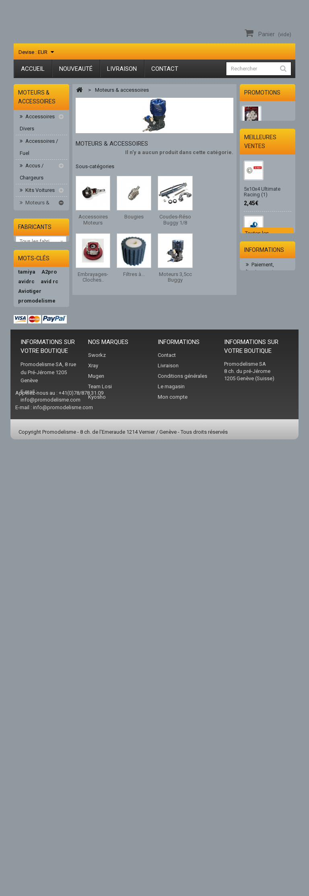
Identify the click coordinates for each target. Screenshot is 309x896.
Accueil (33, 68)
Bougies (38, 252)
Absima (27, 638)
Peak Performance (35, 699)
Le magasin (171, 828)
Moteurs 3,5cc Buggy (43, 345)
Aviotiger (29, 609)
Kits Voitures (39, 191)
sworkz (27, 712)
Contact (164, 68)
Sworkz (97, 796)
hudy (24, 722)
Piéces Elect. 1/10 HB (37, 418)
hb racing (30, 648)
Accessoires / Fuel (39, 148)
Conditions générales (182, 817)
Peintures (35, 400)
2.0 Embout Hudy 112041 (263, 422)
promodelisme (37, 619)
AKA (42, 722)
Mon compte (172, 838)
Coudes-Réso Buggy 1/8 (42, 271)
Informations (264, 545)
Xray (93, 807)
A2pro (49, 590)
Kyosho (97, 838)
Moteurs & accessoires (34, 210)
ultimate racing (37, 628)
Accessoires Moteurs (41, 234)
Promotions (262, 92)
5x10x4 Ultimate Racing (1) (262, 244)
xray (48, 712)
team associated (39, 741)
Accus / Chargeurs (31, 173)
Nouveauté (76, 68)
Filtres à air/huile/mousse (43, 320)
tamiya (26, 590)
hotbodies (30, 657)
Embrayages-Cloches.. (42, 295)
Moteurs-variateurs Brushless (33, 375)
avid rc (49, 599)
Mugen (96, 817)
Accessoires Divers (37, 124)
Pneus (31, 461)
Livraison (122, 68)
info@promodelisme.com (50, 841)
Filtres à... (134, 274)
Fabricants (35, 535)
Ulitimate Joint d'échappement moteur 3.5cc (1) (263, 303)
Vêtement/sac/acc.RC (43, 510)
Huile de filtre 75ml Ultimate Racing (265, 477)
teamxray (30, 667)
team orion (32, 677)
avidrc (26, 599)
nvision (27, 731)
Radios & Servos (33, 480)
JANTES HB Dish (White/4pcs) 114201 (266, 138)
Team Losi (100, 828)
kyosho (27, 686)
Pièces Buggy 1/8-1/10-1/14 (38, 443)
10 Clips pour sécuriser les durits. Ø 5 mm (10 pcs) (266, 364)
